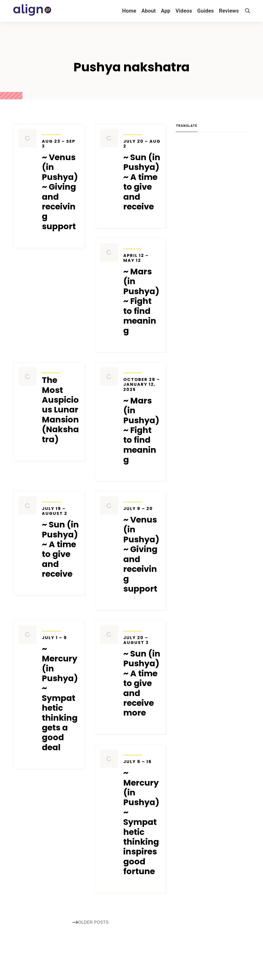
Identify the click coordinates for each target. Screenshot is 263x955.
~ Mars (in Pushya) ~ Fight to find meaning (142, 294)
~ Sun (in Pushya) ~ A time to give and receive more (142, 676)
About (149, 11)
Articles (51, 369)
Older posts (90, 922)
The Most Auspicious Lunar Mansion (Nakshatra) (60, 409)
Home (129, 11)
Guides (205, 11)
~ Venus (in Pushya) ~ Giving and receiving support (60, 185)
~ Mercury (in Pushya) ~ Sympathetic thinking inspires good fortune (142, 817)
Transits (51, 131)
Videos (184, 11)
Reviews (229, 11)
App (166, 11)
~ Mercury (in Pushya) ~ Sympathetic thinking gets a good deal (60, 693)
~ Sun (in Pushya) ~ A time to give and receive (142, 175)
